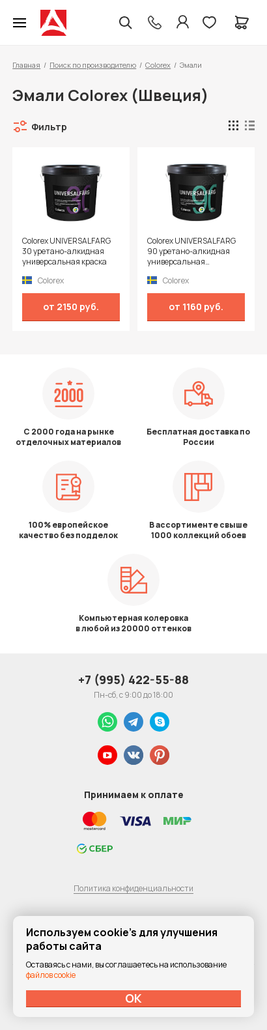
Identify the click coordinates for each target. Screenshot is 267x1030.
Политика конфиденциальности (133, 888)
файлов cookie (51, 974)
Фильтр (49, 127)
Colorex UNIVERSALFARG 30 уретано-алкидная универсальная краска (66, 251)
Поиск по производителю (92, 65)
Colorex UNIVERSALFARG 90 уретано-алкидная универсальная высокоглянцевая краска (193, 251)
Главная (26, 65)
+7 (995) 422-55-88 (133, 679)
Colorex (158, 65)
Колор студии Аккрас (53, 23)
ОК (133, 998)
